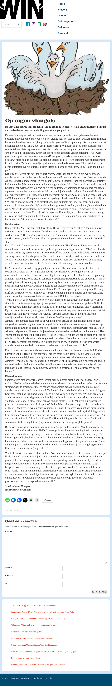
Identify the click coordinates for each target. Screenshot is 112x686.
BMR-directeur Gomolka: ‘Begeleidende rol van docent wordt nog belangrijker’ (44, 651)
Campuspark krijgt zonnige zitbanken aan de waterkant (34, 605)
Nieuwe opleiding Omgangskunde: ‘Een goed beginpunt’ (34, 645)
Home (61, 4)
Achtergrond (66, 21)
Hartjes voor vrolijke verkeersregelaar (26, 632)
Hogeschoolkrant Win (23, 678)
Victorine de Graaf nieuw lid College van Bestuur (31, 638)
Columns (63, 27)
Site (7, 583)
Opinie (62, 15)
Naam (8, 568)
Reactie (9, 531)
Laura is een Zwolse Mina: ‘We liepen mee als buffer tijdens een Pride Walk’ (42, 612)
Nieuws (62, 10)
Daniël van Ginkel (46, 678)
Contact (63, 33)
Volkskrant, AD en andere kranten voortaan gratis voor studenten (37, 625)
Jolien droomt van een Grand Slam (25, 658)
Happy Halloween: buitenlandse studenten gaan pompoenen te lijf (38, 619)
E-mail (9, 575)
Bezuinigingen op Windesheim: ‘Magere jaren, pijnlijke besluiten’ (38, 665)
